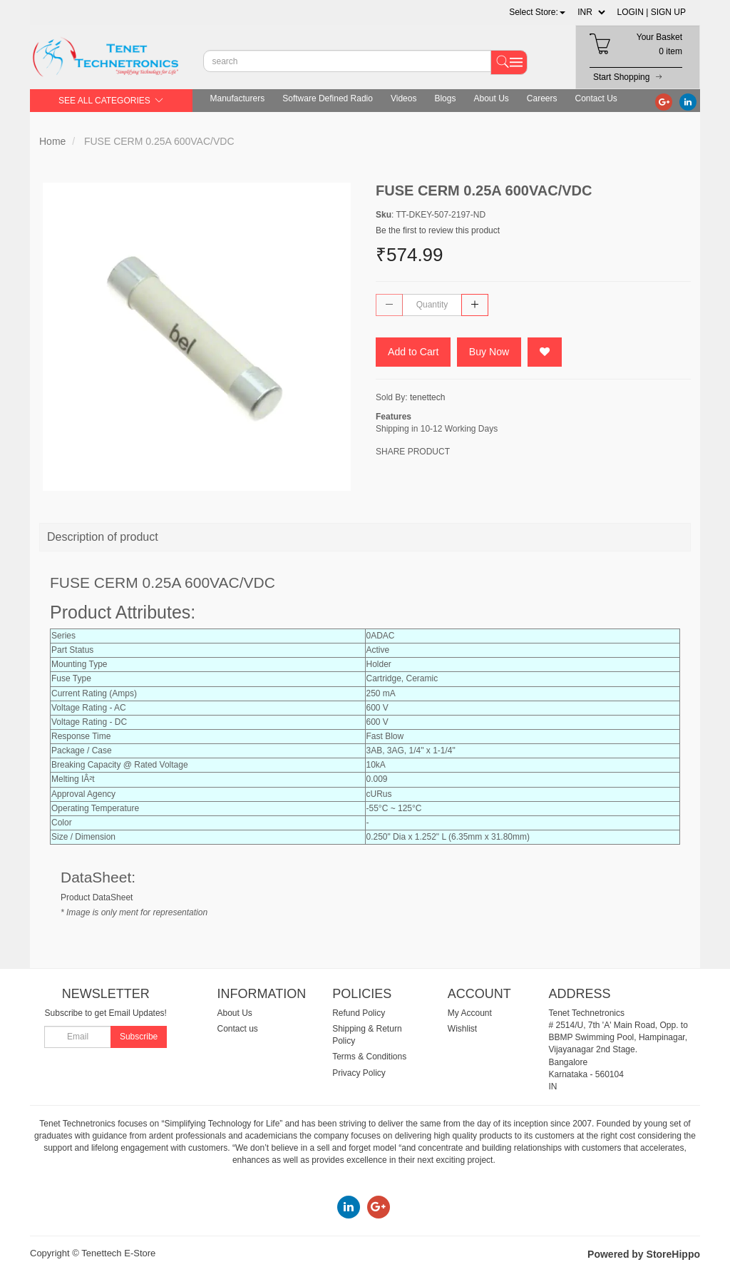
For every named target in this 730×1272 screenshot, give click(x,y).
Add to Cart (415, 352)
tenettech (427, 398)
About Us (490, 98)
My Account (470, 1013)
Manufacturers (237, 98)
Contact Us (596, 98)
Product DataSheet (97, 897)
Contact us (237, 1029)
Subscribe (139, 1037)
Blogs (445, 98)
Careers (542, 98)
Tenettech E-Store (118, 1253)
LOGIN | (633, 12)
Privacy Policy (359, 1073)
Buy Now (493, 352)
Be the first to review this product (438, 230)
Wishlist (462, 1029)
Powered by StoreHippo (643, 1254)
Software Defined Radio (327, 98)
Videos (403, 98)
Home (52, 141)
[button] (537, 12)
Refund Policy (358, 1013)
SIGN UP (668, 12)
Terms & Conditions (369, 1057)
